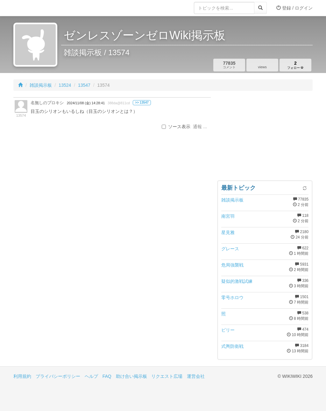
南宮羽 (228, 216)
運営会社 (196, 376)
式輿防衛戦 (232, 346)
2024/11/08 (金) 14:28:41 (86, 103)
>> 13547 (142, 102)
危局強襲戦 (232, 265)
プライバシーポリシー (58, 376)
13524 (65, 85)
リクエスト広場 (166, 376)
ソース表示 (176, 126)
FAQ (107, 376)
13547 (84, 85)
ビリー (228, 330)
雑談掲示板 (41, 85)
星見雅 (228, 232)
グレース (230, 248)
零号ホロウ (232, 297)
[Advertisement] (265, 137)
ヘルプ (91, 376)
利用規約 (22, 376)
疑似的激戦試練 (236, 281)
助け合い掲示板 (131, 376)
